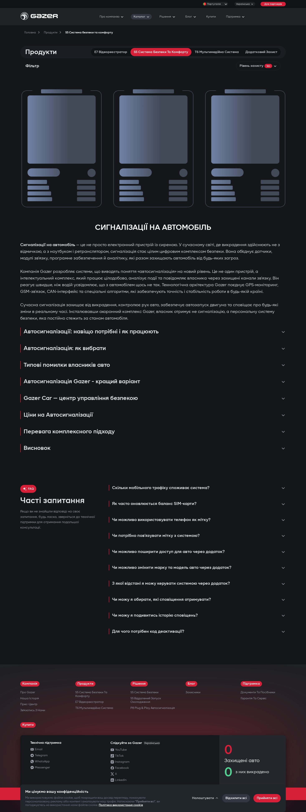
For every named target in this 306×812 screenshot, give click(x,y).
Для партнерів (273, 4)
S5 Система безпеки (144, 692)
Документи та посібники (258, 692)
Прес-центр (28, 704)
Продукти (85, 684)
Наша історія (29, 698)
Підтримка (251, 684)
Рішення (139, 684)
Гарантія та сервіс (254, 698)
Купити (28, 725)
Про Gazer (27, 692)
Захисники (193, 692)
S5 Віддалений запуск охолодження (145, 700)
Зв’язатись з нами (32, 710)
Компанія (29, 684)
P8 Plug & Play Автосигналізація (152, 708)
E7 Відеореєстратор (110, 52)
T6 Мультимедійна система (217, 52)
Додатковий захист (261, 52)
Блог (191, 684)
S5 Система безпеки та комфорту (161, 52)
